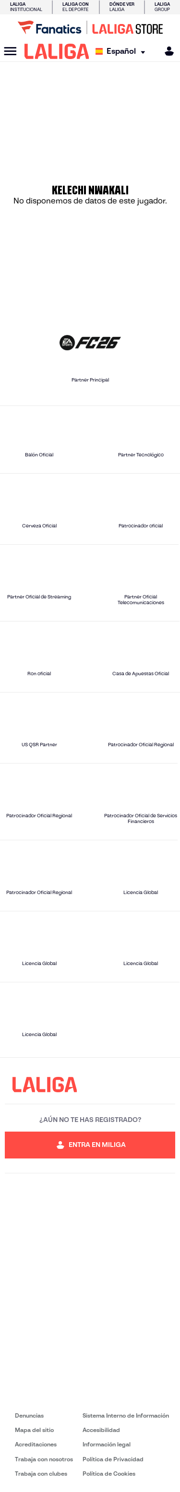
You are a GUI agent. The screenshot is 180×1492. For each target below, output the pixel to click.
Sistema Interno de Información (126, 1415)
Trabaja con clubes (41, 1473)
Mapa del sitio (34, 1430)
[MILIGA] (166, 51)
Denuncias (29, 1415)
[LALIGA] (56, 51)
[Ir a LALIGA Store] (90, 27)
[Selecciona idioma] (123, 51)
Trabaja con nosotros (44, 1459)
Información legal (107, 1444)
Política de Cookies (109, 1473)
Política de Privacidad (113, 1459)
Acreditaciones (36, 1444)
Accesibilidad (101, 1430)
